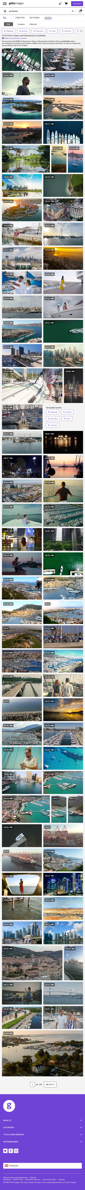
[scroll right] (81, 31)
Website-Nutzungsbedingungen (15, 1177)
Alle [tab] (8, 24)
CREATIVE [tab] (20, 17)
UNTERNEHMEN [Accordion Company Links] (42, 1141)
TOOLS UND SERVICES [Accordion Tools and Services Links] (42, 1134)
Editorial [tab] (33, 24)
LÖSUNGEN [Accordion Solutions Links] (42, 1127)
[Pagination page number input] (32, 1084)
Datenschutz (18, 1179)
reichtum (66, 31)
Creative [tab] (21, 24)
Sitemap (62, 1179)
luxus (52, 31)
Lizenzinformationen (32, 1179)
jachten (23, 31)
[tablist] (33, 18)
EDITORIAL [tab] (35, 17)
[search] (6, 11)
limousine (38, 31)
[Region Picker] (42, 1166)
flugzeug (8, 31)
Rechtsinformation (49, 1179)
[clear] (74, 11)
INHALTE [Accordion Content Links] (42, 1120)
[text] (40, 11)
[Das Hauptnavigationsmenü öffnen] (5, 3)
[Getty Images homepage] (16, 3)
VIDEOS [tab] (48, 17)
